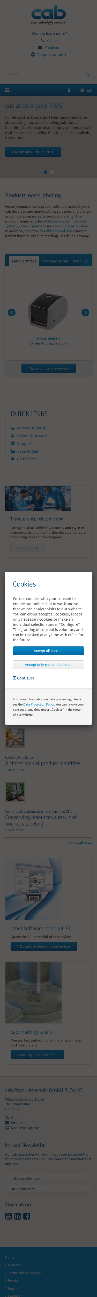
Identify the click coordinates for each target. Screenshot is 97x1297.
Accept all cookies (48, 651)
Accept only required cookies (48, 665)
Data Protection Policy (38, 704)
